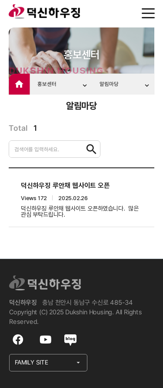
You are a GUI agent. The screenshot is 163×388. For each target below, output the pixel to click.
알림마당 (125, 85)
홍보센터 (63, 85)
